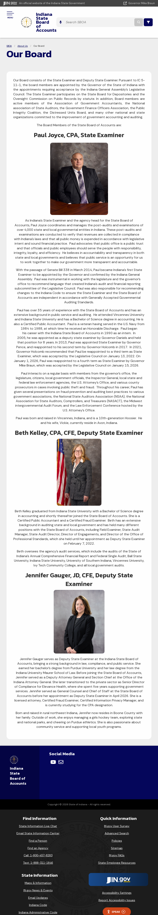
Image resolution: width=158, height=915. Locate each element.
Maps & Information (38, 868)
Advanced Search (117, 818)
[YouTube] (53, 747)
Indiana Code (38, 890)
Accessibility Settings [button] (116, 878)
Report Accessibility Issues (117, 885)
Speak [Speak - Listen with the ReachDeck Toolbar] (116, 897)
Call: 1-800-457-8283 (38, 840)
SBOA (9, 30)
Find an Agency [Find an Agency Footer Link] (38, 833)
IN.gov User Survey (116, 811)
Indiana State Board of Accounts (68, 14)
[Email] (60, 747)
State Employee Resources (117, 848)
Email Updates (38, 883)
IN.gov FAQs (116, 840)
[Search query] (128, 15)
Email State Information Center (37, 818)
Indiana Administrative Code (38, 897)
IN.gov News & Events (38, 875)
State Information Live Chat (38, 811)
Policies (117, 825)
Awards (38, 904)
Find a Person (38, 825)
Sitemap (117, 833)
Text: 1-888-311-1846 (38, 848)
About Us (22, 30)
